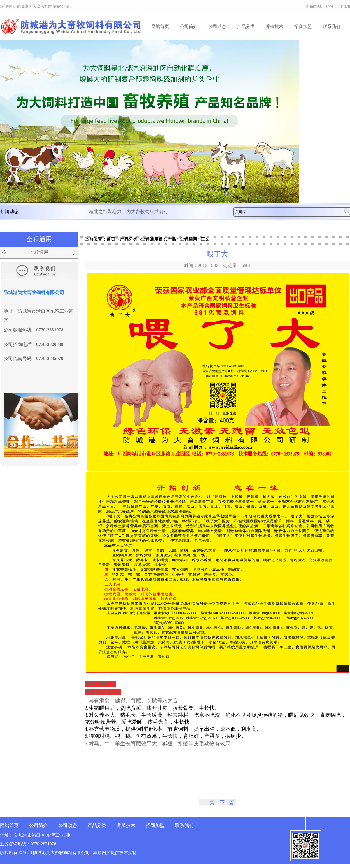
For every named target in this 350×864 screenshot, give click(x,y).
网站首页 (160, 26)
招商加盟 (303, 26)
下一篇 (227, 802)
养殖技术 (274, 26)
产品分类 (246, 26)
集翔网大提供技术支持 (115, 852)
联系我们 (331, 26)
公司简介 (188, 26)
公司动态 (217, 26)
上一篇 (208, 802)
